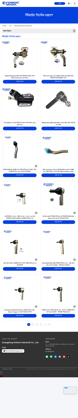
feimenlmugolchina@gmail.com (13, 392)
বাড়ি (4, 25)
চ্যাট (60, 3)
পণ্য (10, 25)
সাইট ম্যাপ (10, 409)
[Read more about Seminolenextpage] (45, 365)
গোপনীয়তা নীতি (5, 409)
